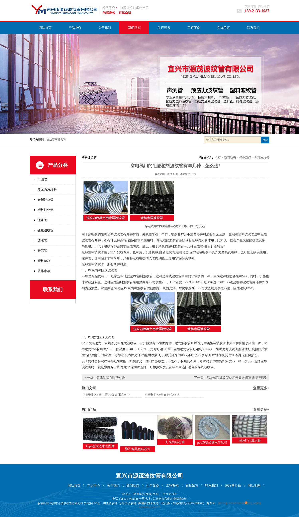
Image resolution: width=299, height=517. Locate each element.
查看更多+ (261, 388)
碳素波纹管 (45, 230)
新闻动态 (134, 27)
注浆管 (42, 220)
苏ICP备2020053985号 (231, 503)
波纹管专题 (233, 485)
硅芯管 (42, 250)
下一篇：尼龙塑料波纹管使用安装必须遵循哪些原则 (230, 377)
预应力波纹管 (47, 189)
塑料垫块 (44, 260)
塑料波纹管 (45, 210)
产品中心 (74, 27)
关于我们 (104, 27)
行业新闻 (245, 157)
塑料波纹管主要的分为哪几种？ (108, 395)
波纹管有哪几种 (56, 139)
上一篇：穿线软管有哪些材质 (104, 377)
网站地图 (263, 6)
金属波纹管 (45, 199)
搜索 (265, 139)
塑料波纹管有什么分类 (163, 395)
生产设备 (164, 27)
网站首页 (250, 6)
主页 (218, 157)
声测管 (42, 179)
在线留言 (223, 27)
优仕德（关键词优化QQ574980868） (183, 503)
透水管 (42, 240)
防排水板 (44, 271)
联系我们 (253, 27)
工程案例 (193, 27)
